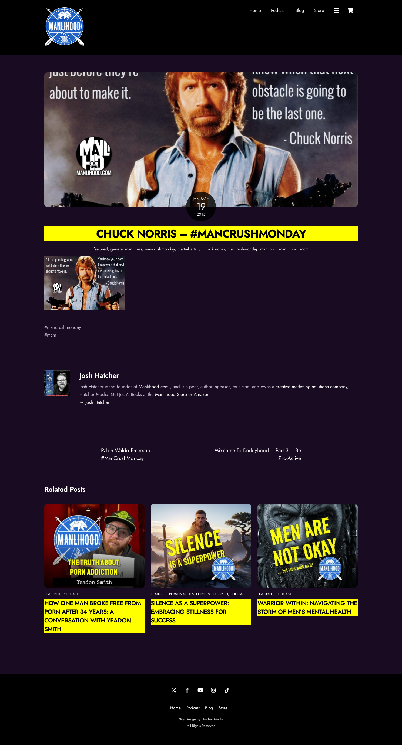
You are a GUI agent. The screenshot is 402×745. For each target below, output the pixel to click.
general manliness (126, 249)
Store (319, 10)
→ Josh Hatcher (94, 402)
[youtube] (200, 690)
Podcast (278, 10)
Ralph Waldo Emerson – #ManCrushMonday (128, 454)
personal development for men (198, 594)
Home (255, 10)
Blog (300, 10)
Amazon (201, 394)
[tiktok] (227, 690)
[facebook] (187, 690)
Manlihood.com (154, 386)
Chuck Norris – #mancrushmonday (201, 234)
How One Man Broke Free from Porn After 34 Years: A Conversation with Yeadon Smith (92, 616)
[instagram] (213, 690)
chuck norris (214, 249)
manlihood (288, 249)
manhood (268, 249)
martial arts (186, 249)
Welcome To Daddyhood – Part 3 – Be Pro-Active (258, 454)
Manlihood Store (171, 394)
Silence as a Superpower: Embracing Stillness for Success (190, 612)
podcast (70, 594)
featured (100, 249)
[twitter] (174, 690)
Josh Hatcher (99, 375)
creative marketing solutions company (311, 386)
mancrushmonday (160, 249)
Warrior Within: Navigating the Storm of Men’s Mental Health (307, 607)
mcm (304, 249)
